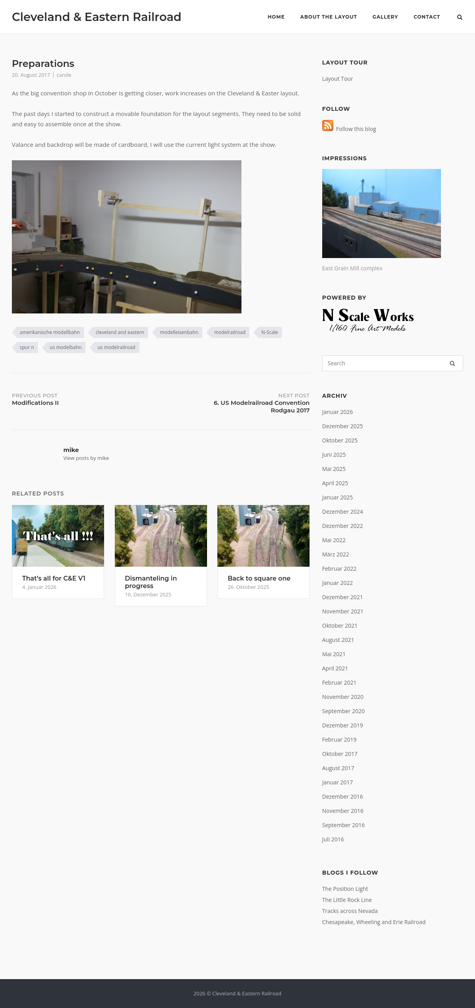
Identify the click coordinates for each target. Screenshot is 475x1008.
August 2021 (338, 640)
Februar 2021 (339, 682)
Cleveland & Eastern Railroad (97, 17)
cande (64, 74)
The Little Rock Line (347, 900)
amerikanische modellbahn (50, 332)
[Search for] (392, 363)
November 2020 (343, 696)
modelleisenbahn (179, 332)
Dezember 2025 (342, 426)
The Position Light (345, 888)
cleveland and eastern (120, 332)
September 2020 (343, 711)
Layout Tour (337, 78)
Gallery (385, 17)
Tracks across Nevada (350, 911)
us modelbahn (66, 347)
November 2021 (343, 611)
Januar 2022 (337, 583)
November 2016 (343, 810)
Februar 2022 (339, 568)
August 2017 (338, 768)
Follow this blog (349, 129)
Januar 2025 (337, 497)
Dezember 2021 (342, 597)
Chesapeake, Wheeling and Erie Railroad (374, 922)
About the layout (328, 17)
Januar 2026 (337, 412)
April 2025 (335, 483)
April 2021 (335, 668)
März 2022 (335, 554)
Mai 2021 (334, 654)
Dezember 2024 (342, 511)
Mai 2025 (334, 469)
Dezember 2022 (342, 526)
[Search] (452, 363)
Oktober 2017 (339, 753)
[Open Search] (459, 17)
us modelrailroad (116, 347)
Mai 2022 (334, 540)
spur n (27, 347)
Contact (427, 17)
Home (276, 17)
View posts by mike (86, 457)
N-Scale (269, 332)
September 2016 (343, 825)
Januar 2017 (337, 782)
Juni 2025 (334, 454)
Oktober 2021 (339, 625)
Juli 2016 (333, 839)
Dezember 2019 (342, 725)
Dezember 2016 (342, 796)
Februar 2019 (339, 739)
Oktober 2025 (339, 440)
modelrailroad (229, 332)
